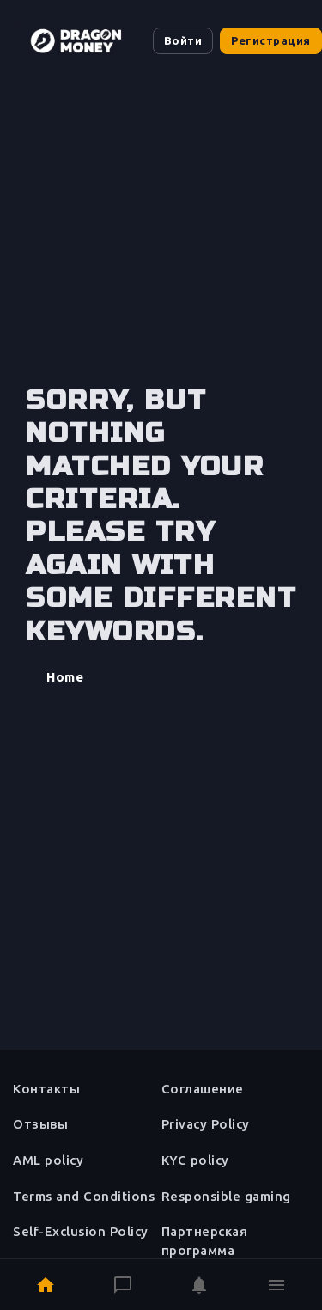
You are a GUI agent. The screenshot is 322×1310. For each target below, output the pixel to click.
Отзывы (40, 1124)
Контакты (46, 1088)
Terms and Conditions (84, 1196)
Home (64, 677)
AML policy (48, 1160)
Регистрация (271, 40)
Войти (183, 40)
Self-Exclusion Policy (81, 1231)
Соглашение (202, 1088)
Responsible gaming (226, 1196)
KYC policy (195, 1160)
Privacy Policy (205, 1124)
